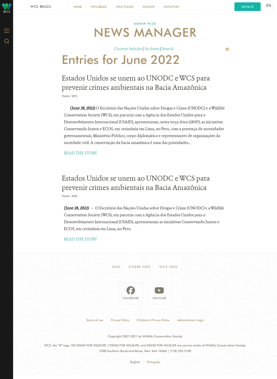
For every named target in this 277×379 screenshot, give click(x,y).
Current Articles (128, 48)
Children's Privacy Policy (153, 320)
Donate (247, 6)
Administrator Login (190, 320)
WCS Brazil (40, 7)
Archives (151, 48)
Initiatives (171, 6)
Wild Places (124, 6)
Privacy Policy (120, 320)
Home (77, 6)
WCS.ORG (168, 266)
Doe (116, 266)
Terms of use (94, 320)
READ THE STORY (80, 153)
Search (167, 48)
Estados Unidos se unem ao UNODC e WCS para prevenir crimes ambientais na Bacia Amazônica (136, 83)
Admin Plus (145, 23)
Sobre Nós (140, 266)
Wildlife (148, 6)
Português (153, 362)
